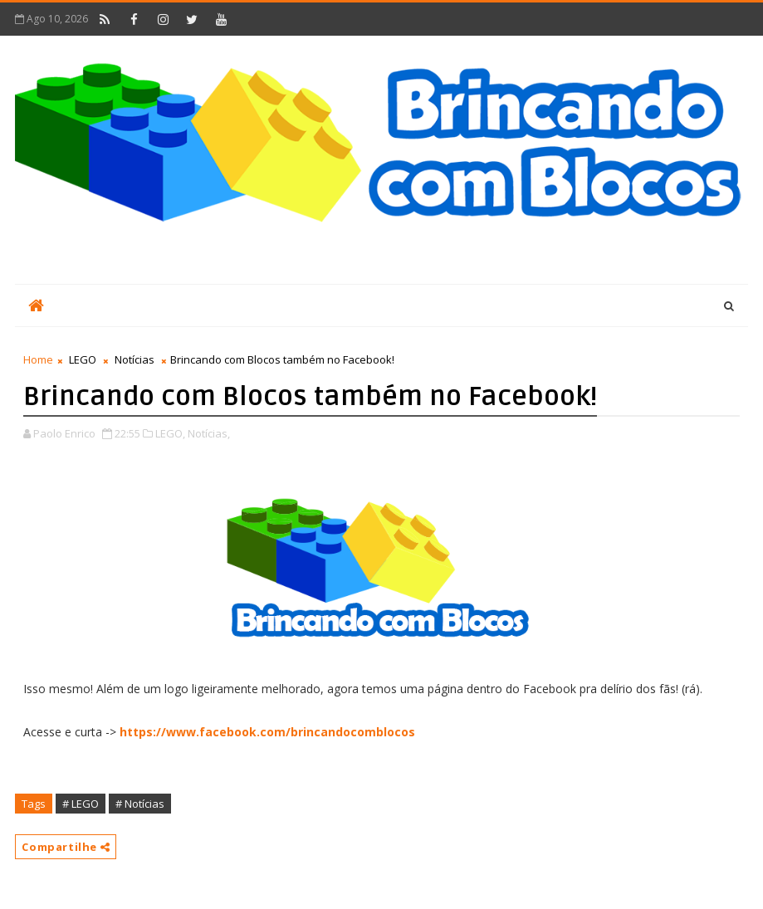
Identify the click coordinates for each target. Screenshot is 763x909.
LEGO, (170, 433)
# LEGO (80, 803)
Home (38, 359)
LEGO (82, 359)
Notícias (134, 359)
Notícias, (209, 433)
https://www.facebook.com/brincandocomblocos (267, 732)
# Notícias (139, 803)
